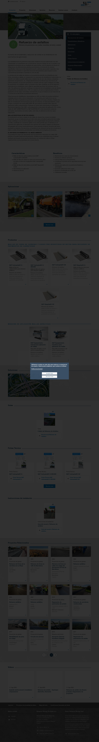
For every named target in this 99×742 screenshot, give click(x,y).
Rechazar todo (49, 376)
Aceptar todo (49, 373)
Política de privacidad (37, 368)
